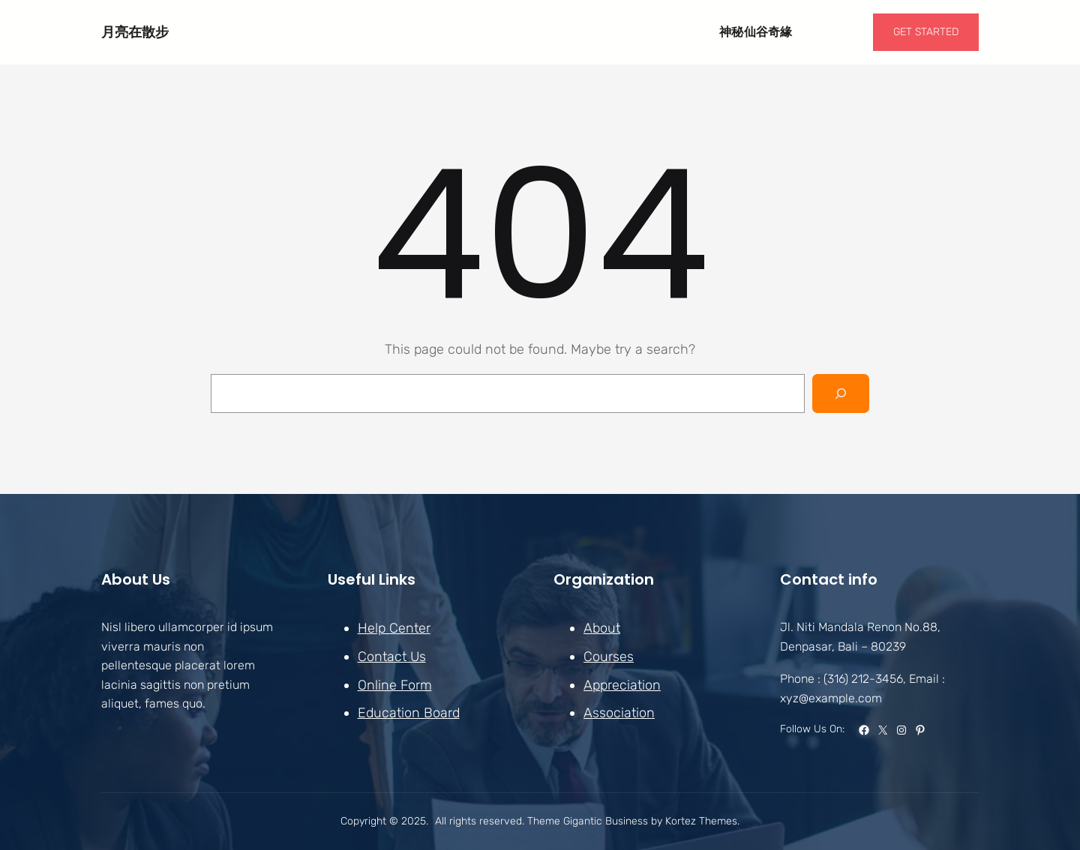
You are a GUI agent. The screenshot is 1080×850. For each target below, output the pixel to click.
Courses (609, 656)
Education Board (409, 713)
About (602, 628)
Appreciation (622, 684)
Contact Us (392, 656)
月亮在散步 (135, 31)
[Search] (840, 393)
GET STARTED (925, 31)
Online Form (395, 684)
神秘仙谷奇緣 (756, 31)
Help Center (394, 628)
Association (619, 713)
